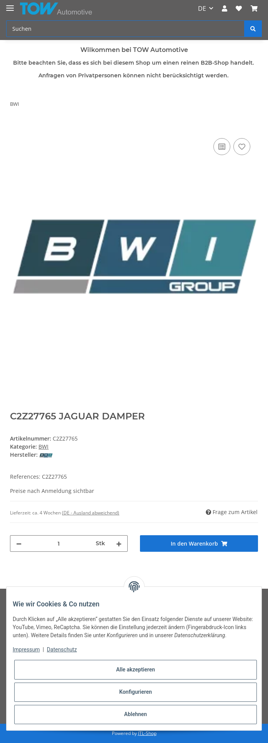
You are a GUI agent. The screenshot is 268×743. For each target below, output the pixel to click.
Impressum (26, 649)
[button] (224, 8)
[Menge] (58, 543)
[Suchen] (125, 28)
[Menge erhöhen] (118, 543)
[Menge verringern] (18, 543)
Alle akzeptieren (135, 669)
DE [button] (202, 8)
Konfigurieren (135, 692)
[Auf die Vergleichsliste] (221, 146)
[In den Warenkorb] (16, 128)
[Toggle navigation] (10, 5)
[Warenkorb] (254, 8)
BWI (43, 446)
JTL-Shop (147, 733)
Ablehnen (135, 714)
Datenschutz (62, 649)
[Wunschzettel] (238, 8)
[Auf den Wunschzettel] (241, 146)
